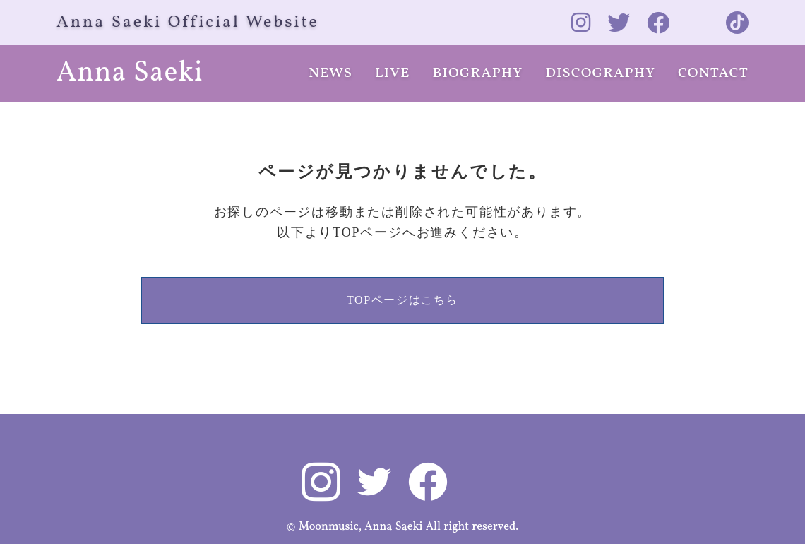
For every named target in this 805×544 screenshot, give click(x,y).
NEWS (330, 73)
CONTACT (713, 73)
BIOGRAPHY (478, 73)
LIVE (392, 73)
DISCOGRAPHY (600, 73)
